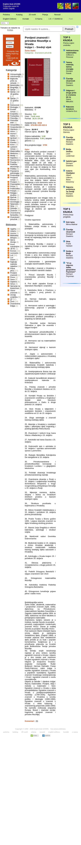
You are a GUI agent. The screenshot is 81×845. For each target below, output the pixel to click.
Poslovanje (14, 175)
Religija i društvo (13, 194)
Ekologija (14, 107)
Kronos (13, 251)
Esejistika (14, 114)
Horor (12, 131)
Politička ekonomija (14, 165)
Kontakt (26, 19)
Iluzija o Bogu (69, 252)
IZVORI (38, 107)
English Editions (9, 19)
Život (12, 301)
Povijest (13, 182)
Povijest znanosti (13, 274)
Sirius (12, 284)
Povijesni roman (14, 178)
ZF (11, 299)
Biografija (14, 87)
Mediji (12, 155)
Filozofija (14, 118)
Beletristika (14, 85)
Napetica (14, 158)
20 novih (32, 14)
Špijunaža (14, 204)
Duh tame (70, 222)
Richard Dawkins (69, 84)
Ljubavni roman (13, 148)
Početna (6, 14)
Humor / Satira (13, 135)
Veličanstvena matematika (72, 51)
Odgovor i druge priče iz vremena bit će (71, 93)
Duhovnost (14, 105)
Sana (12, 279)
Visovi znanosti (13, 291)
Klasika (13, 142)
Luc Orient (12, 258)
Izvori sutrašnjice (14, 245)
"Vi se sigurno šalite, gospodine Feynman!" (71, 267)
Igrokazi (13, 138)
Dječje (12, 90)
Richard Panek (69, 72)
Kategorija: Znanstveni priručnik (38, 53)
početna (6, 732)
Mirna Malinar (71, 224)
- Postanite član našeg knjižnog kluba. (12, 53)
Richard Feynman (70, 275)
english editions (54, 732)
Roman (13, 199)
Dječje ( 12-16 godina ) (15, 94)
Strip (12, 206)
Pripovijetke (15, 184)
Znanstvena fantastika (15, 214)
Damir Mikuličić (69, 100)
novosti (42, 732)
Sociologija (14, 202)
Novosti (57, 14)
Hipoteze (14, 129)
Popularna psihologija (14, 172)
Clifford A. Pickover (70, 56)
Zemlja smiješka (14, 296)
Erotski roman (13, 110)
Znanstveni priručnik (14, 218)
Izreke (12, 140)
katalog (15, 732)
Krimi (12, 144)
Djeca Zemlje (13, 241)
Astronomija (15, 76)
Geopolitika (15, 125)
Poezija (13, 162)
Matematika (15, 151)
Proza (12, 186)
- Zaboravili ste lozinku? (12, 59)
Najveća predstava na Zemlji (70, 189)
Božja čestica (69, 150)
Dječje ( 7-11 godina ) (14, 100)
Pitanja (45, 14)
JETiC (12, 249)
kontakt (66, 732)
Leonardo (14, 253)
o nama (75, 732)
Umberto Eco (71, 111)
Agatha (13, 229)
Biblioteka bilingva (14, 236)
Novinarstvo (15, 160)
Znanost (13, 210)
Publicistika (15, 188)
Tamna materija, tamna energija (70, 65)
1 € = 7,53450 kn (56, 19)
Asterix (13, 231)
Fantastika (14, 116)
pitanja (33, 732)
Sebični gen (71, 161)
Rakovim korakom (70, 108)
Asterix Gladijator (70, 172)
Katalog (19, 14)
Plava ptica (12, 269)
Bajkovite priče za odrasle (14, 81)
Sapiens (13, 282)
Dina (68, 241)
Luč (11, 255)
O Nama (38, 19)
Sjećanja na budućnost (15, 287)
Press (12, 277)
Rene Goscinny (70, 181)
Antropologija (15, 74)
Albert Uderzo (69, 176)
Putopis (13, 191)
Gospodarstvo (16, 127)
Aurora (13, 233)
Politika (13, 169)
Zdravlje (13, 208)
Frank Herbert (69, 245)
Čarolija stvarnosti (70, 80)
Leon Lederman (70, 155)
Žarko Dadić (30, 51)
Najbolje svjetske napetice (13, 264)
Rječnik (13, 197)
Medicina (14, 153)
